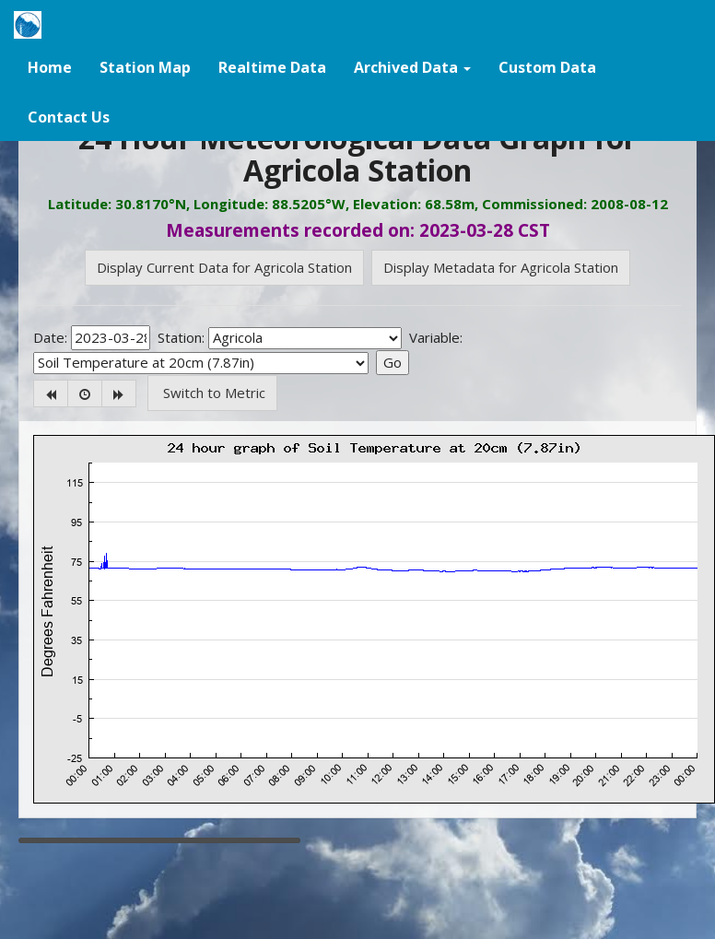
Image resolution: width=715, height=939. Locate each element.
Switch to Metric (212, 392)
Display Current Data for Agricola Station (224, 267)
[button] (412, 66)
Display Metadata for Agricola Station (500, 267)
